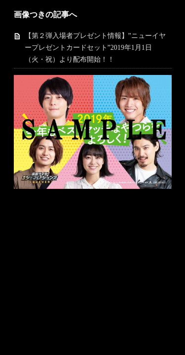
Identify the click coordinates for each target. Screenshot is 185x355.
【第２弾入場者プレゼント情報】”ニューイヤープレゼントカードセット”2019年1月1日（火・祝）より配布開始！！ (95, 47)
